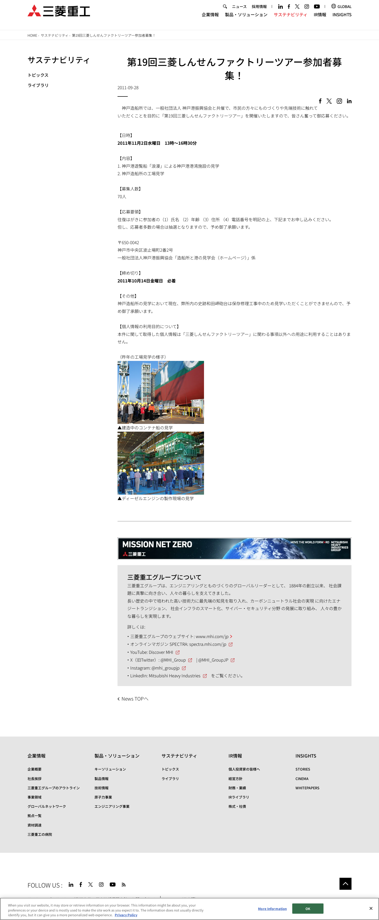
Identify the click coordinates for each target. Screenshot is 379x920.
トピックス (38, 75)
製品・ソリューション (246, 19)
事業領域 (35, 797)
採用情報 (259, 10)
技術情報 (101, 787)
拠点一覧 (35, 815)
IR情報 (320, 19)
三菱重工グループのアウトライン (54, 787)
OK (308, 908)
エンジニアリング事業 (112, 806)
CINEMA (302, 778)
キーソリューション (110, 769)
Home (32, 35)
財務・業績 (237, 787)
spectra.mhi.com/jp (207, 644)
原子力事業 (103, 797)
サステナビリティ (291, 19)
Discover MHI (161, 652)
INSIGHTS (342, 19)
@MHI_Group (173, 660)
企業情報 (210, 19)
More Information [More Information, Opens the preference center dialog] (272, 908)
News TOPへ (135, 698)
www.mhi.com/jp (212, 636)
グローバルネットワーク (47, 806)
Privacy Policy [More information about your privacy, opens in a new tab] (126, 915)
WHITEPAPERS (308, 787)
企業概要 (35, 769)
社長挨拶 (35, 778)
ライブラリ (38, 85)
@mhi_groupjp (166, 668)
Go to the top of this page (346, 884)
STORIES (303, 769)
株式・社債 (237, 806)
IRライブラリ (238, 797)
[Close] (371, 908)
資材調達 (35, 825)
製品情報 (101, 778)
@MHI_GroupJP (213, 660)
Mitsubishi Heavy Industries (174, 675)
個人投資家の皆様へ (244, 769)
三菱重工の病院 (40, 834)
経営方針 (235, 778)
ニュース (239, 10)
